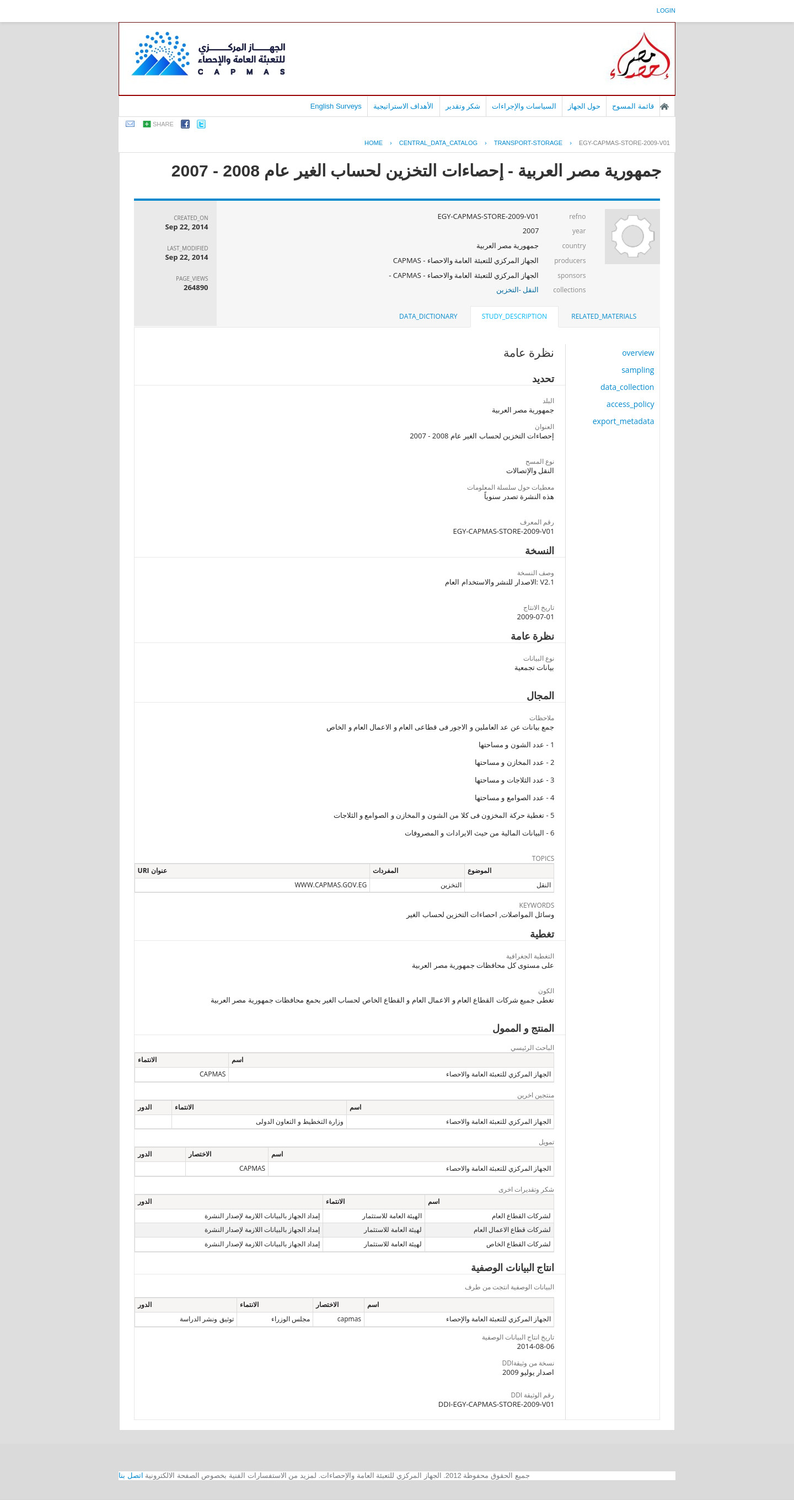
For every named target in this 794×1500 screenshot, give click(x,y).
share (163, 124)
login (666, 10)
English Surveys (336, 106)
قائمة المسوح (633, 106)
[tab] (604, 316)
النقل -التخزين (517, 289)
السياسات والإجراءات (524, 106)
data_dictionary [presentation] (428, 316)
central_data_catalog (438, 143)
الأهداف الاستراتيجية (403, 106)
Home (373, 143)
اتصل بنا (131, 1475)
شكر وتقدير (463, 106)
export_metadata (623, 421)
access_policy (630, 404)
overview (638, 352)
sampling (637, 370)
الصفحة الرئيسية (664, 106)
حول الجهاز (584, 106)
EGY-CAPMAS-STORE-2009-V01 (624, 143)
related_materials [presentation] (603, 316)
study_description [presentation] (514, 316)
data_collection (627, 387)
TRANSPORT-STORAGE (528, 143)
